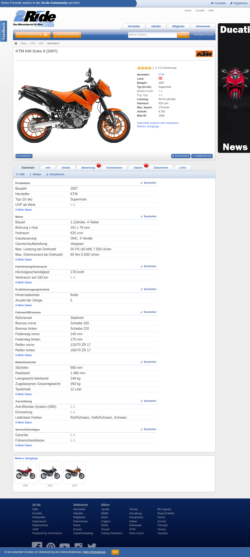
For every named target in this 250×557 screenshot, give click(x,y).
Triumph (162, 525)
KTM (32, 43)
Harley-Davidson (111, 533)
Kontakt (200, 10)
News (76, 525)
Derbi (104, 525)
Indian (133, 521)
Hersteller (79, 509)
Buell (104, 517)
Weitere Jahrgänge (26, 458)
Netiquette (38, 517)
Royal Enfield (165, 513)
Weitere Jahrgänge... (149, 126)
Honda (133, 509)
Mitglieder (79, 517)
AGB (35, 529)
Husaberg (135, 513)
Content (4, 31)
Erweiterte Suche (203, 34)
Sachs (161, 517)
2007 (41, 43)
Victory (161, 529)
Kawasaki (135, 525)
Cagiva (105, 521)
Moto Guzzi (136, 533)
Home (188, 10)
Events (77, 529)
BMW (104, 513)
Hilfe (211, 10)
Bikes (24, 43)
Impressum (39, 521)
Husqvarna (136, 517)
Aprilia (105, 509)
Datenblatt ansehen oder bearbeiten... (158, 123)
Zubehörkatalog (83, 533)
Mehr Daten (25, 209)
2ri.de (36, 505)
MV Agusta (164, 509)
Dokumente (80, 521)
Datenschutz (40, 525)
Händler (78, 513)
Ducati (105, 529)
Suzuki (161, 521)
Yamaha (162, 533)
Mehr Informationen (94, 552)
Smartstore (55, 533)
